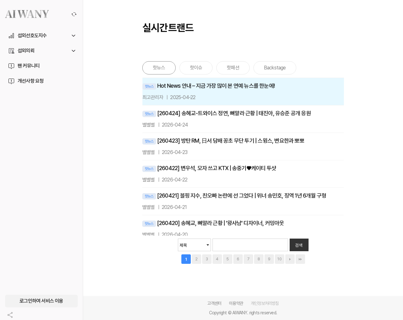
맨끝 (300, 259)
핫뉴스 (159, 68)
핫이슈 (196, 68)
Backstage (275, 68)
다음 (290, 259)
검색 (299, 245)
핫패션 (233, 68)
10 (279, 259)
